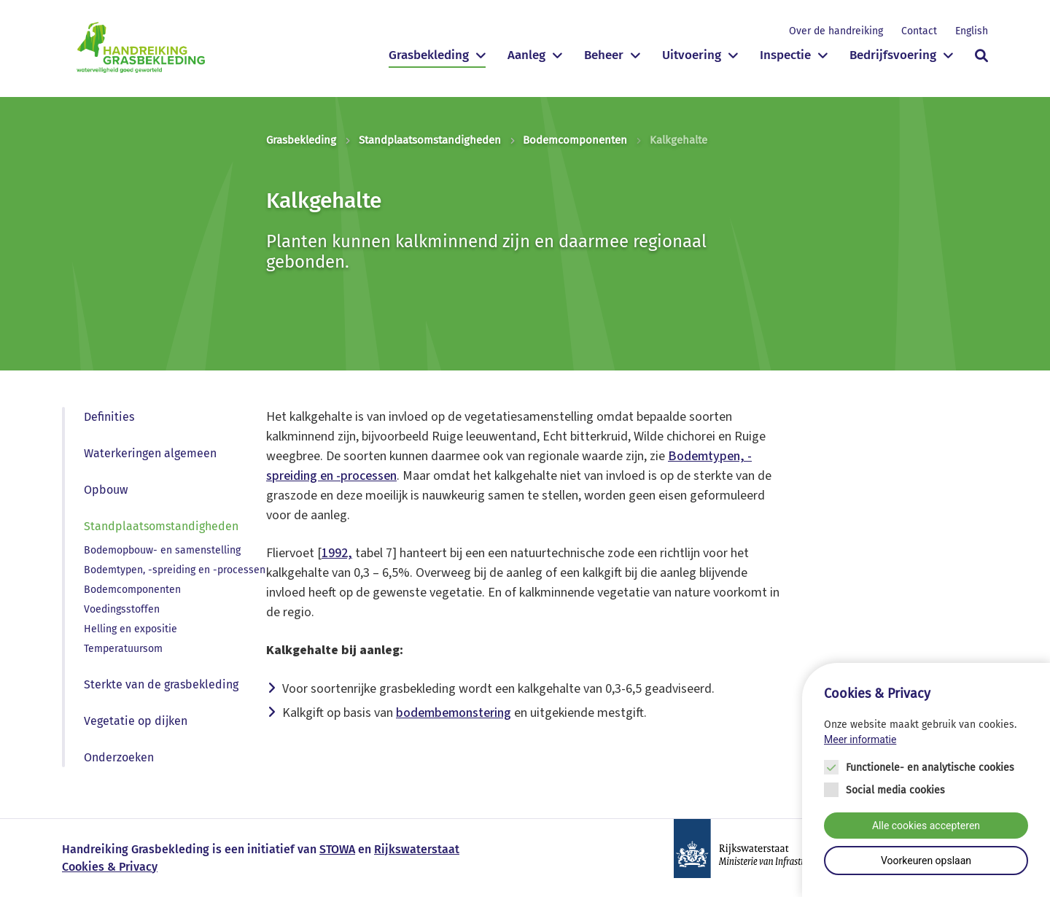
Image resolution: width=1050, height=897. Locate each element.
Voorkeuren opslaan (926, 860)
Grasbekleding (429, 55)
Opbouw (106, 490)
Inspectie (785, 55)
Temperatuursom (123, 648)
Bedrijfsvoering (892, 55)
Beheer (603, 55)
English (971, 31)
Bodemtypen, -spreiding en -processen (174, 570)
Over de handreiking (836, 31)
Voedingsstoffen (122, 609)
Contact (919, 31)
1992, (337, 553)
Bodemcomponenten (575, 140)
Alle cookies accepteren (926, 825)
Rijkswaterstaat (416, 849)
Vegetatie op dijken (135, 721)
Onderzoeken (119, 757)
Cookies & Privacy (110, 867)
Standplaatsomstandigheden (430, 140)
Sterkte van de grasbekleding (161, 684)
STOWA (337, 849)
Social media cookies (895, 790)
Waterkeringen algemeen (150, 453)
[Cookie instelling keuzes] (926, 780)
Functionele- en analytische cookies (930, 767)
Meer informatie (860, 739)
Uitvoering (691, 55)
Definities (109, 417)
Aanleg (526, 55)
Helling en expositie (130, 629)
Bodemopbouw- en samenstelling (162, 550)
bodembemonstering (453, 713)
